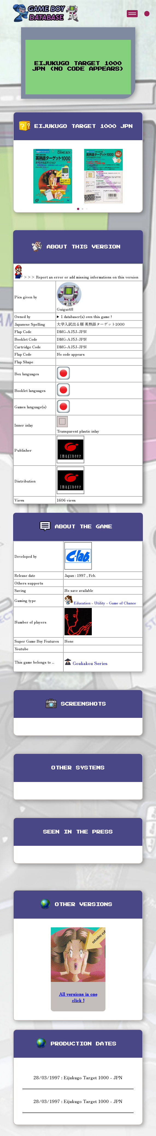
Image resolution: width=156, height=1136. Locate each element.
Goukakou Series (85, 663)
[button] (78, 209)
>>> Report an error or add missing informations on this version (80, 277)
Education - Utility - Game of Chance (104, 603)
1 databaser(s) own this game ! (86, 316)
